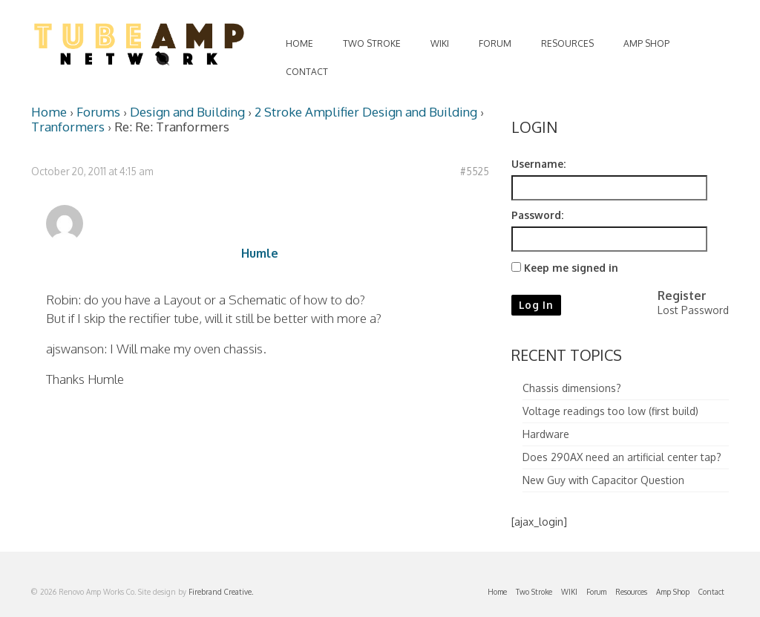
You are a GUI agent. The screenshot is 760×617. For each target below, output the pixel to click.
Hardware (545, 434)
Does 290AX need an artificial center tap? (621, 457)
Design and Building (187, 112)
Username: (538, 163)
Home (49, 112)
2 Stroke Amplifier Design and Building (366, 112)
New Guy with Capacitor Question (603, 480)
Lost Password (693, 310)
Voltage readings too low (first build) (610, 411)
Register (682, 295)
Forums (98, 112)
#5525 (474, 171)
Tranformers (68, 126)
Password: (537, 215)
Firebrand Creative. (221, 591)
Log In (536, 304)
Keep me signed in (571, 267)
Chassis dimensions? (571, 388)
